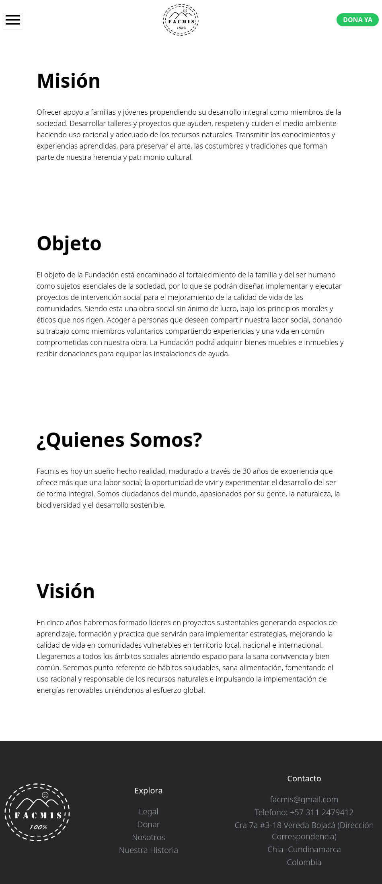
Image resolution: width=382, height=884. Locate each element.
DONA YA (357, 19)
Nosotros (148, 837)
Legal (148, 811)
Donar (148, 824)
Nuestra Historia (148, 850)
